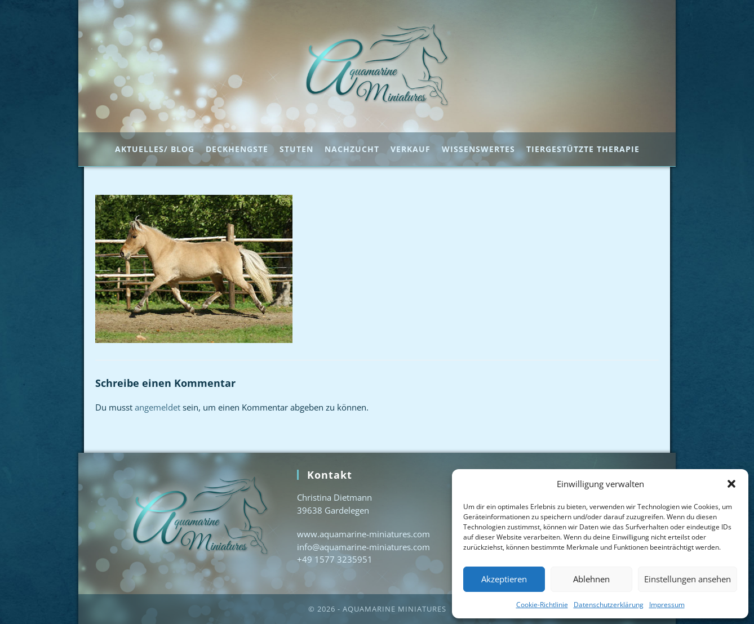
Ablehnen (591, 579)
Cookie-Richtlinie (542, 604)
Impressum (667, 604)
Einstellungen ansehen (687, 579)
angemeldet (157, 407)
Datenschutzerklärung (609, 604)
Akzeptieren (504, 579)
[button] (731, 483)
